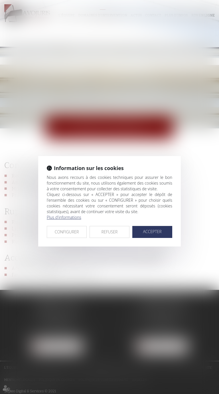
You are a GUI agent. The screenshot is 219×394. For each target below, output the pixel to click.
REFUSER (110, 232)
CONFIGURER (67, 232)
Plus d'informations (64, 217)
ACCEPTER (152, 231)
